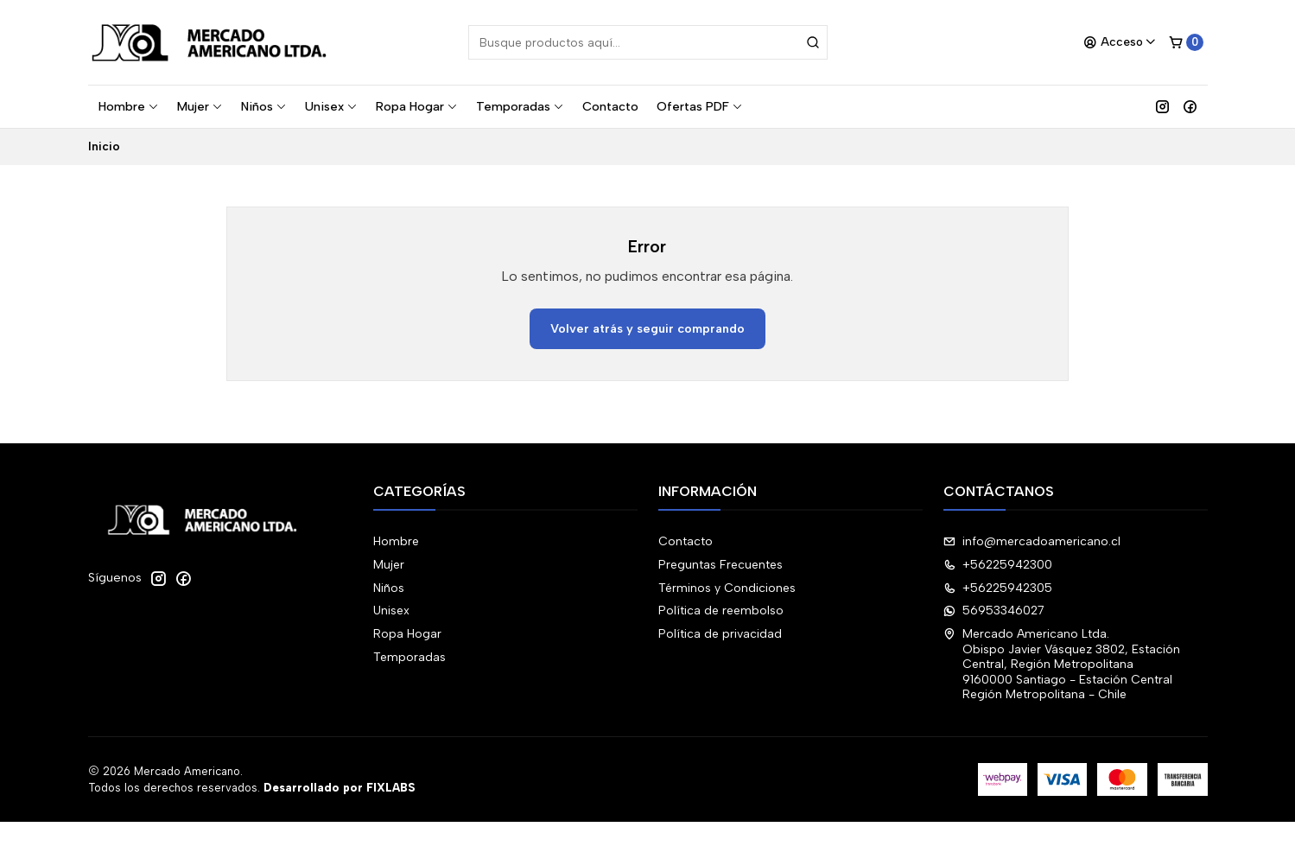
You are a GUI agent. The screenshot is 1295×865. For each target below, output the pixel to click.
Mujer (200, 106)
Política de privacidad (720, 633)
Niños (264, 106)
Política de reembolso (721, 610)
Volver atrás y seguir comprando (647, 328)
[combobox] (648, 42)
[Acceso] (1120, 42)
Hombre (128, 106)
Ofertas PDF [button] (700, 106)
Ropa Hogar (417, 106)
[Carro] (1186, 42)
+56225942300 (997, 564)
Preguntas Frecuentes (720, 564)
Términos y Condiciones (727, 588)
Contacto (610, 106)
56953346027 (993, 610)
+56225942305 (997, 588)
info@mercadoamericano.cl (1031, 541)
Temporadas (520, 106)
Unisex (331, 106)
